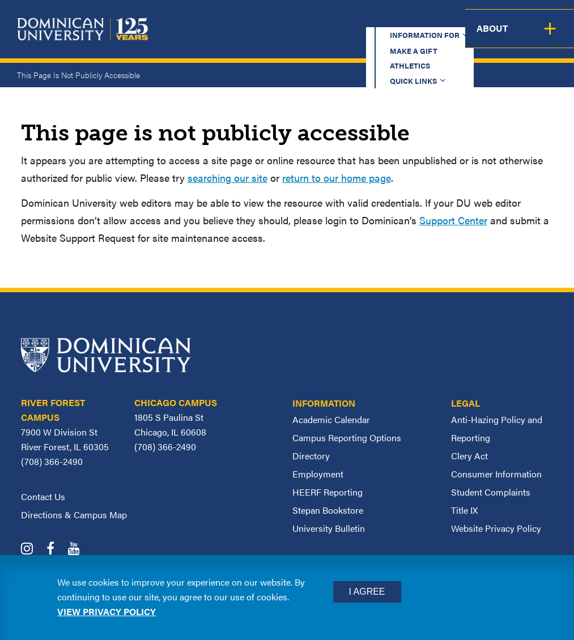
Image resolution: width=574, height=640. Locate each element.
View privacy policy (106, 611)
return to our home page (336, 177)
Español (504, 19)
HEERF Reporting (327, 491)
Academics (214, 37)
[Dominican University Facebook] (56, 549)
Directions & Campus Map (74, 514)
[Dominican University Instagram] (32, 549)
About (550, 37)
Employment (317, 473)
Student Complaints (490, 491)
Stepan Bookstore (327, 510)
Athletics (364, 19)
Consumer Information (496, 473)
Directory (311, 455)
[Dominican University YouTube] (79, 549)
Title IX (464, 510)
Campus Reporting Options (346, 437)
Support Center (453, 220)
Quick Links (430, 19)
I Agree (367, 591)
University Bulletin (328, 528)
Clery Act (469, 455)
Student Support (398, 37)
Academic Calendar (331, 419)
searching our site (227, 177)
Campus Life (487, 37)
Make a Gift (297, 19)
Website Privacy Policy (496, 528)
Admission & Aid (298, 37)
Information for (208, 19)
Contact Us (43, 496)
